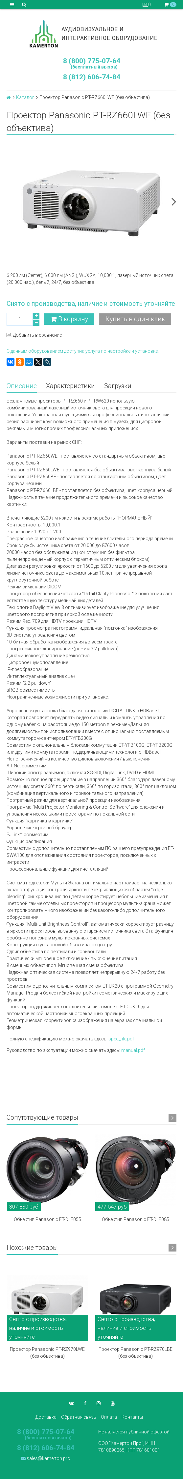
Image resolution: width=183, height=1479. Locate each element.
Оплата (109, 1417)
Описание (22, 386)
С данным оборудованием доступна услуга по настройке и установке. (83, 351)
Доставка (46, 1417)
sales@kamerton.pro (45, 1458)
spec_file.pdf (121, 1038)
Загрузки (117, 386)
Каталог (25, 97)
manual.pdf (133, 1050)
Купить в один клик (135, 319)
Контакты (132, 1417)
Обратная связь (78, 1417)
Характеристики (70, 386)
